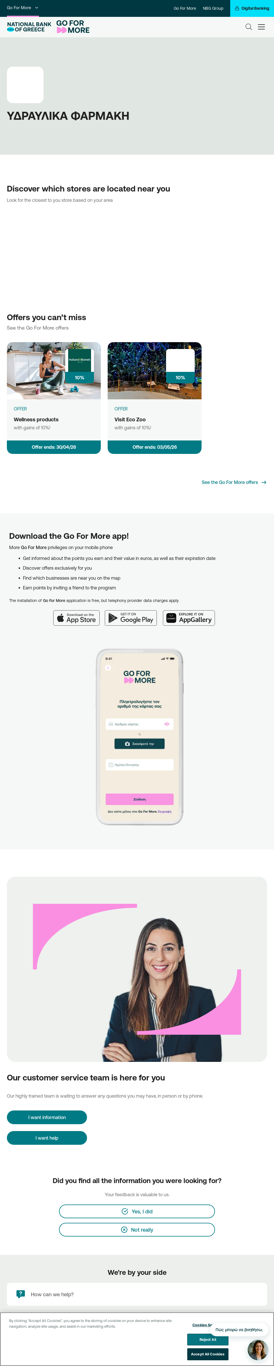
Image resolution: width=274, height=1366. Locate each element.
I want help (47, 1137)
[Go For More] (72, 26)
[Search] (248, 26)
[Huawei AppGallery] (192, 614)
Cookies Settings (207, 1325)
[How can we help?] (137, 1294)
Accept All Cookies (207, 1354)
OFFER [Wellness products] (20, 408)
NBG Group (213, 8)
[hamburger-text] (261, 26)
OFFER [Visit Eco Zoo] (121, 408)
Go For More (23, 7)
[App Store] (79, 614)
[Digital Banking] (252, 8)
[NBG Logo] (29, 27)
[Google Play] (134, 614)
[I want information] (47, 1117)
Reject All (208, 1339)
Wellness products (36, 419)
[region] (137, 1339)
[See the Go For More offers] (234, 482)
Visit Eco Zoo (130, 419)
